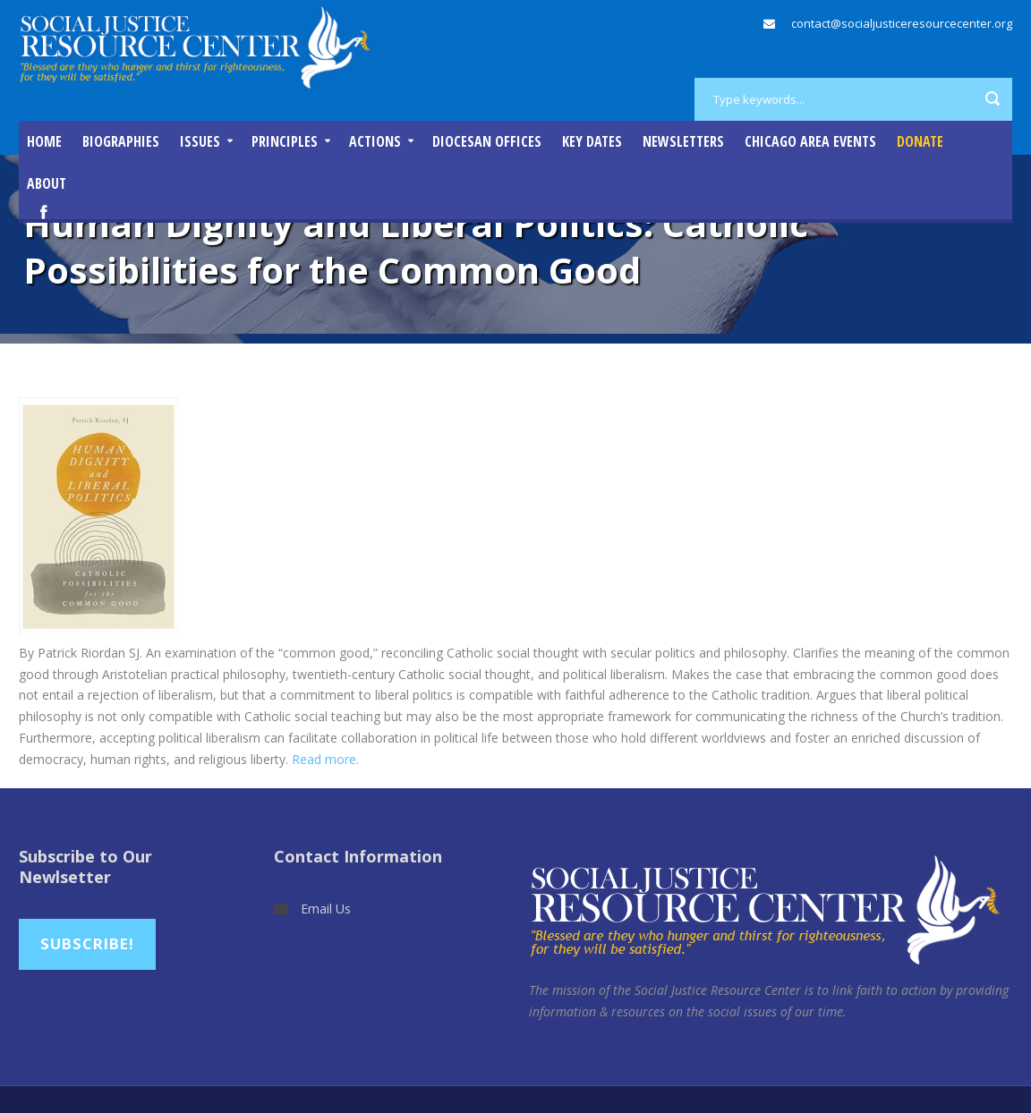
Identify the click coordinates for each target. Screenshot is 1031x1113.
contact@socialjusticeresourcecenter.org (901, 23)
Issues (200, 141)
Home (44, 141)
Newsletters (683, 141)
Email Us (326, 908)
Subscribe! (87, 943)
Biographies (120, 141)
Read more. (325, 759)
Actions (375, 141)
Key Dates (592, 141)
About (46, 183)
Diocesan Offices (486, 141)
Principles (284, 141)
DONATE (920, 141)
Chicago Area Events (810, 141)
